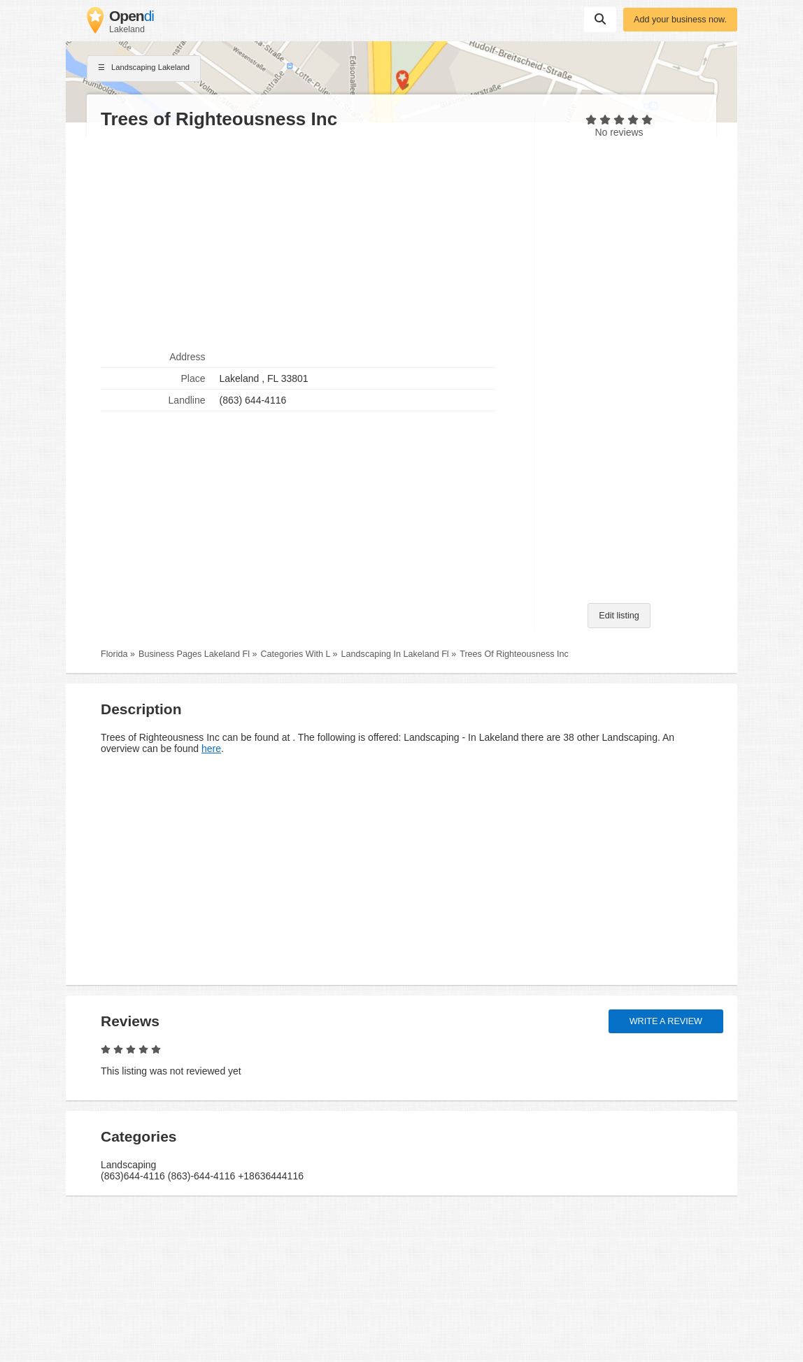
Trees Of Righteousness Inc (514, 654)
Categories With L (295, 654)
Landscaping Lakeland (144, 68)
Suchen (600, 18)
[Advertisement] (310, 238)
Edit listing (619, 615)
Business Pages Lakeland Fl (194, 654)
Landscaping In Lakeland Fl (395, 654)
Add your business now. (680, 19)
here (211, 748)
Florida (114, 654)
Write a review (666, 1021)
